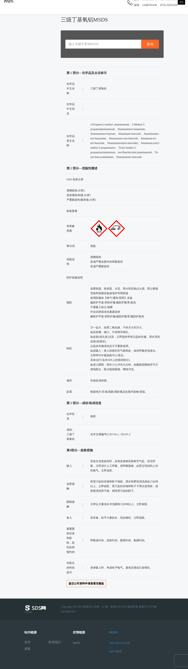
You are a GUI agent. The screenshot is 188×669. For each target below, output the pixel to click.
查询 (150, 44)
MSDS (76, 643)
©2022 (36, 609)
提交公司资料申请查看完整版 (86, 583)
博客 (27, 648)
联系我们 (55, 642)
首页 (27, 642)
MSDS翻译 (115, 651)
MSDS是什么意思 (119, 643)
